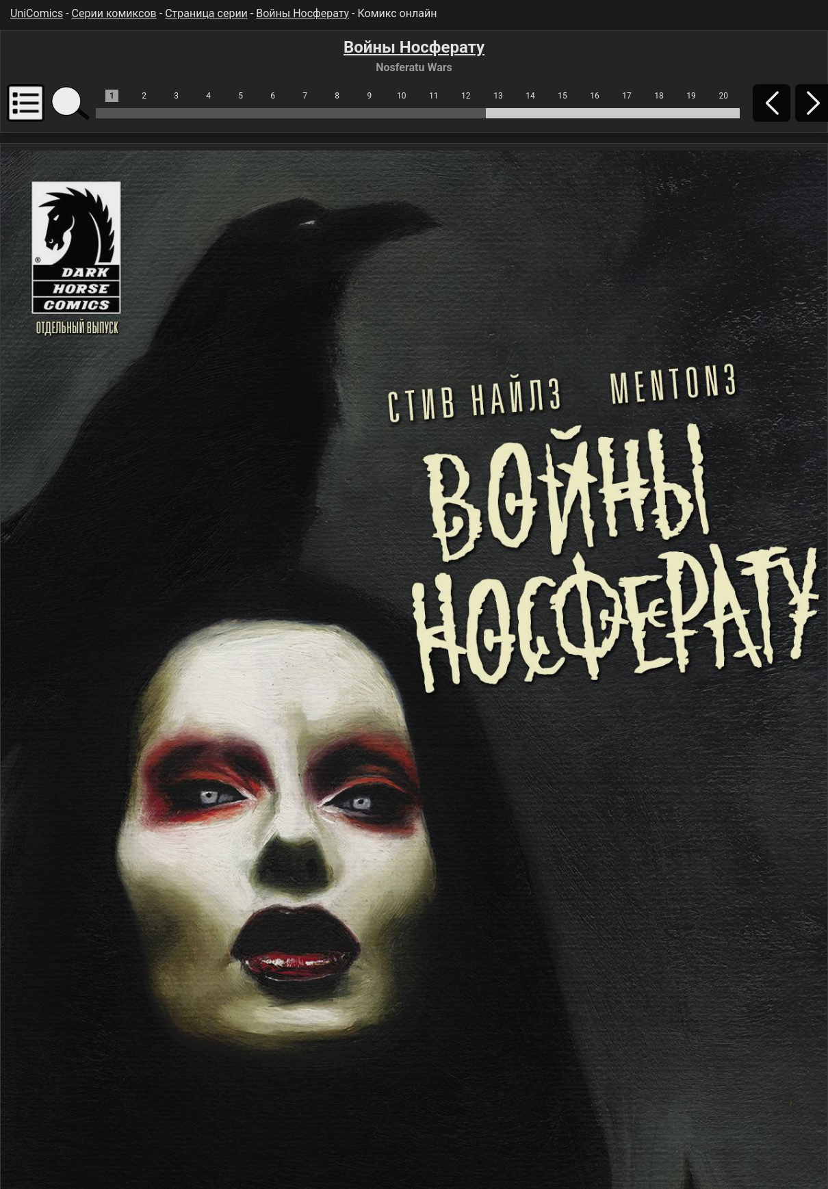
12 (466, 96)
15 (562, 96)
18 (659, 96)
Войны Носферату (302, 13)
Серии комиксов (114, 13)
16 (594, 96)
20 (723, 96)
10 (401, 96)
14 (530, 96)
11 (434, 96)
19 (691, 96)
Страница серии (206, 13)
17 (627, 96)
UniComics (36, 13)
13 (498, 96)
